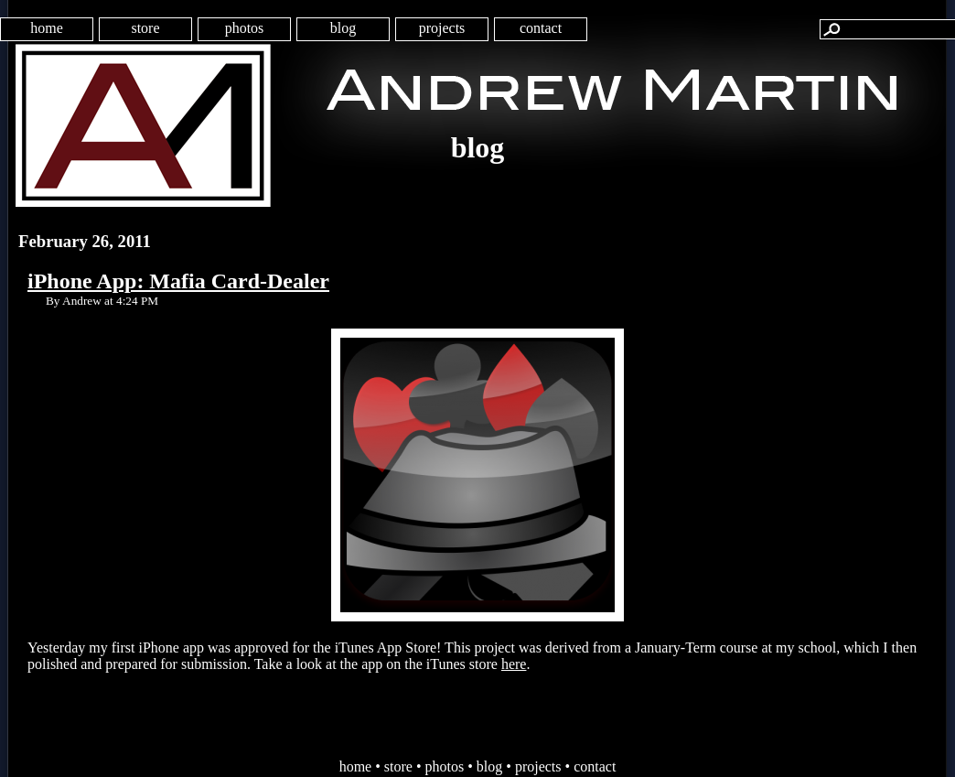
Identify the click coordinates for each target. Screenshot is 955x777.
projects (442, 28)
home (46, 28)
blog (343, 28)
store (145, 28)
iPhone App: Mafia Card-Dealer (178, 281)
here (514, 664)
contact (541, 28)
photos (244, 28)
